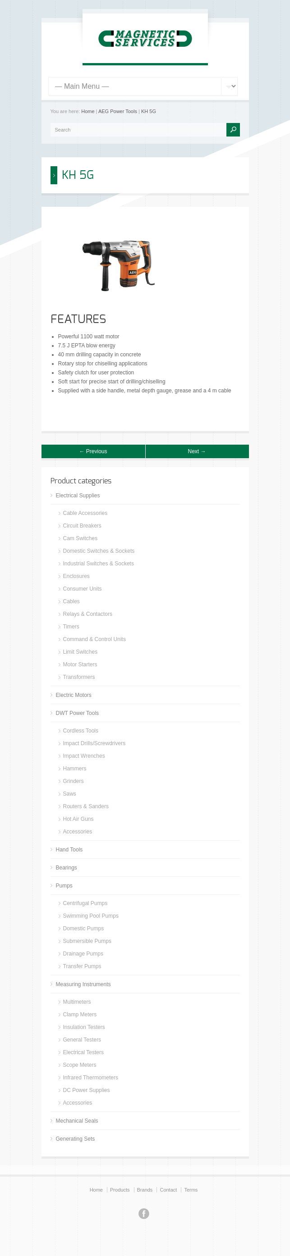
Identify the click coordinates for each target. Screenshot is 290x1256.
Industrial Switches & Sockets (98, 563)
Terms (191, 1189)
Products (119, 1189)
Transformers (79, 677)
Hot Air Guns (78, 819)
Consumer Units (82, 589)
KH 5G (148, 111)
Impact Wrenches (84, 756)
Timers (71, 626)
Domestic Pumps (83, 928)
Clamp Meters (80, 1014)
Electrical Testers (83, 1052)
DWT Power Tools (77, 713)
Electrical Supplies (78, 495)
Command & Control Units (94, 639)
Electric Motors (74, 695)
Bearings (66, 868)
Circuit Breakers (82, 526)
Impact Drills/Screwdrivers (94, 743)
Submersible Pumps (87, 941)
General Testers (82, 1040)
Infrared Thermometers (91, 1077)
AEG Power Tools (117, 111)
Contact (168, 1189)
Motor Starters (80, 664)
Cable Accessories (85, 513)
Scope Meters (80, 1065)
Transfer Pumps (82, 966)
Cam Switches (80, 538)
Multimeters (77, 1002)
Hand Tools (69, 849)
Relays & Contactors (87, 614)
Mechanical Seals (77, 1121)
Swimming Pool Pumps (91, 916)
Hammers (75, 768)
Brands (145, 1189)
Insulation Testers (84, 1027)
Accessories (77, 831)
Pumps (64, 886)
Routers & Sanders (86, 806)
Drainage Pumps (83, 954)
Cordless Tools (80, 731)
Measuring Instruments (83, 984)
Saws (69, 794)
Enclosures (76, 576)
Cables (71, 601)
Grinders (73, 781)
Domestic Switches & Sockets (99, 551)
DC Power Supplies (86, 1090)
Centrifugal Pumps (85, 903)
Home (87, 111)
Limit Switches (80, 652)
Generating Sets (75, 1139)
